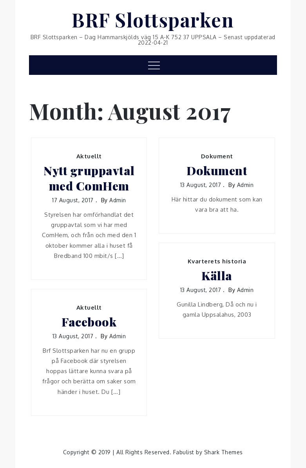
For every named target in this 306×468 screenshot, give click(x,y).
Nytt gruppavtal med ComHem (89, 178)
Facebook (89, 322)
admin (117, 200)
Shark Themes (223, 452)
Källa (216, 275)
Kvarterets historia (217, 261)
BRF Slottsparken (153, 19)
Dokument (217, 156)
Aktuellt (89, 156)
